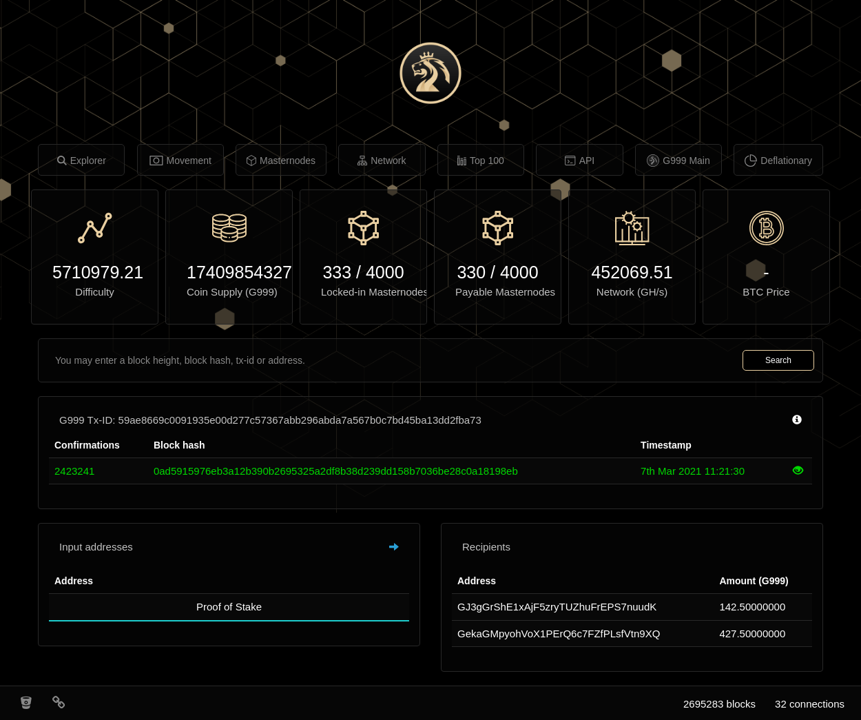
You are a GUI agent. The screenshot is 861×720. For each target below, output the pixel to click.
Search (778, 360)
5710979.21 (94, 272)
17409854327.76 (229, 272)
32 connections (809, 704)
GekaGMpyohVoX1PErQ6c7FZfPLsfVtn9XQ (558, 633)
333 (336, 272)
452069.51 (631, 272)
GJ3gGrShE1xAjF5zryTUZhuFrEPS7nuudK (556, 607)
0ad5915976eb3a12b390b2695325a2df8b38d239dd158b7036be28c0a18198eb (336, 471)
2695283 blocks (719, 704)
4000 (385, 272)
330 (471, 272)
